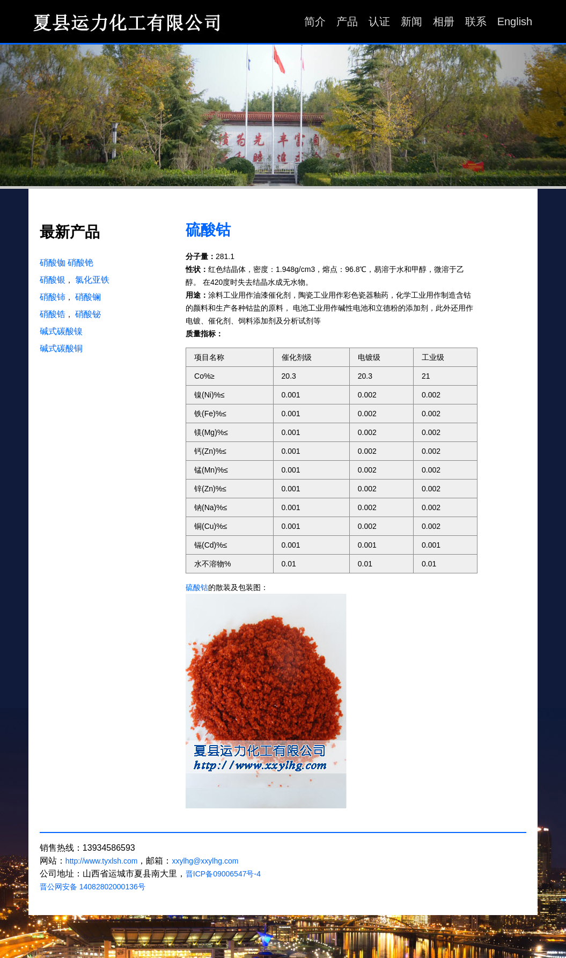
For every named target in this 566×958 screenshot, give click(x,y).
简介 (315, 21)
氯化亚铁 (92, 279)
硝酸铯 (80, 262)
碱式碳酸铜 (61, 348)
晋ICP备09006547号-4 (223, 873)
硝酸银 (52, 279)
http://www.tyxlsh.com (101, 861)
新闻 (411, 21)
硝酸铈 (52, 296)
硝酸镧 (88, 296)
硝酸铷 (52, 262)
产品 (347, 21)
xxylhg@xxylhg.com (205, 861)
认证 (379, 21)
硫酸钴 (208, 230)
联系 (476, 21)
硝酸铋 (88, 314)
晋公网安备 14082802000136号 (92, 886)
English (515, 21)
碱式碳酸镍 (61, 331)
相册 (443, 21)
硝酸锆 (52, 314)
